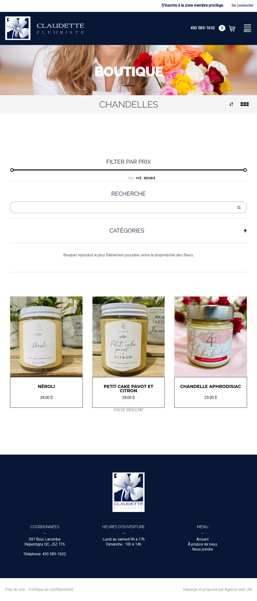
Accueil (202, 539)
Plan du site (15, 589)
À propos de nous (202, 544)
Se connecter (242, 5)
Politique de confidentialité (51, 589)
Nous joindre (202, 549)
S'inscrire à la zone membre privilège (192, 5)
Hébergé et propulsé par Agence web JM (217, 589)
